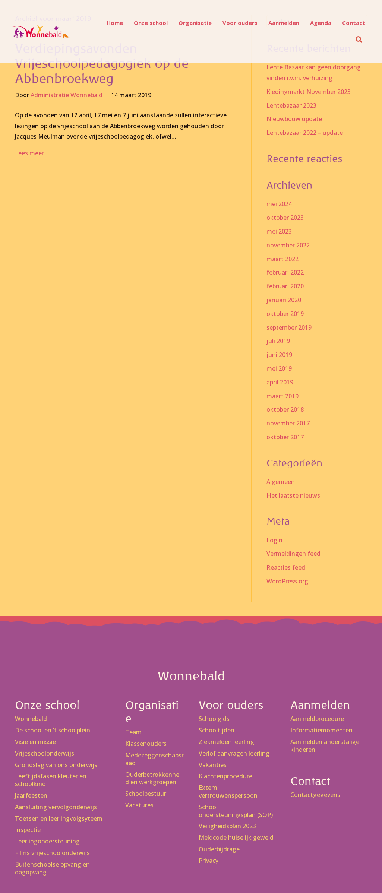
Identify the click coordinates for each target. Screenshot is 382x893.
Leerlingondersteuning (47, 841)
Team (133, 732)
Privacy (208, 861)
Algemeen (280, 482)
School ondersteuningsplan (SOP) (236, 811)
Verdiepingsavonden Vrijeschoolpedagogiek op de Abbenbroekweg (102, 63)
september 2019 (289, 327)
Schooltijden (216, 730)
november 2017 (288, 423)
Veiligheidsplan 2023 (227, 826)
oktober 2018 (285, 409)
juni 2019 (279, 355)
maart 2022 (282, 259)
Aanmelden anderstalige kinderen (324, 746)
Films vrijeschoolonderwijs (52, 853)
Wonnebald (31, 719)
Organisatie (191, 22)
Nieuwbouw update (294, 119)
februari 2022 (285, 272)
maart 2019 (282, 396)
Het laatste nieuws (293, 495)
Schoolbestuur (145, 794)
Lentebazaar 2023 (291, 105)
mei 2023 (279, 231)
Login (274, 540)
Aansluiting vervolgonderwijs (56, 807)
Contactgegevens (315, 795)
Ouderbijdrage (219, 849)
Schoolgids (214, 719)
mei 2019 (279, 368)
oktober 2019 (285, 314)
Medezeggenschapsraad (154, 759)
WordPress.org (287, 581)
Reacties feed (285, 567)
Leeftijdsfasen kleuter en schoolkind (50, 780)
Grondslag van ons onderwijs (56, 765)
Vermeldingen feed (293, 554)
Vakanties (213, 765)
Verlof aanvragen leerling (234, 753)
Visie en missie (35, 742)
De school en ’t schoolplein (52, 730)
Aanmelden (280, 22)
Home (111, 22)
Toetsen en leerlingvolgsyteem (58, 819)
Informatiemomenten (321, 730)
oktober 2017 (285, 437)
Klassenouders (146, 744)
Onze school (147, 22)
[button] (357, 39)
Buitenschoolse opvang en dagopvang (52, 868)
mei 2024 (279, 204)
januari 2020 (283, 300)
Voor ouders (236, 22)
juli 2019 (278, 341)
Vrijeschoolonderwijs (44, 753)
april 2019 (279, 382)
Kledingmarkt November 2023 (308, 92)
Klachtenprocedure (225, 776)
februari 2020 (285, 286)
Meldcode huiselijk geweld (236, 838)
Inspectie (28, 830)
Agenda (317, 22)
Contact (350, 22)
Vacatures (139, 805)
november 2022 (288, 245)
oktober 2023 (285, 217)
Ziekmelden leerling (226, 742)
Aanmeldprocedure (317, 719)
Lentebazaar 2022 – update (304, 133)
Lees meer (29, 153)
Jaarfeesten (31, 795)
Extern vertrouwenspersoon (228, 791)
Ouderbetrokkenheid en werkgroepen (153, 778)
